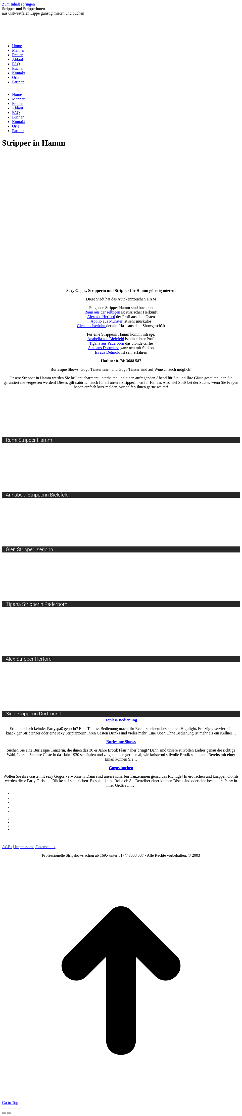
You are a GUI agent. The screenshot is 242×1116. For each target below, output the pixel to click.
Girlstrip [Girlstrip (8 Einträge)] (49, 836)
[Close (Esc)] (4, 1108)
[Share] (9, 1108)
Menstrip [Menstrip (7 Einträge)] (133, 837)
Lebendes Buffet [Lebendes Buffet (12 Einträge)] (99, 836)
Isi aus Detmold (107, 352)
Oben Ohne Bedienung (29, 812)
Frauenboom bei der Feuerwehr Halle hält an (46, 819)
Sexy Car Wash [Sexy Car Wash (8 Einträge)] (147, 842)
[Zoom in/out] (19, 1108)
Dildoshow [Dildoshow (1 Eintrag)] (32, 838)
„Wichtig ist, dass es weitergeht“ (36, 822)
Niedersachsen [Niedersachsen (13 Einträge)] (165, 836)
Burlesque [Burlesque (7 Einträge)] (14, 837)
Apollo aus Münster (106, 321)
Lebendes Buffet (24, 802)
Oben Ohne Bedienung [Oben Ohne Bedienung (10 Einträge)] (46, 842)
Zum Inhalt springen (18, 4)
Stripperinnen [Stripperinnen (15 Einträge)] (187, 842)
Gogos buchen (23, 793)
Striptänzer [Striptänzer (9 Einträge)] (222, 842)
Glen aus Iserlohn (91, 326)
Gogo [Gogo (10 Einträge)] (68, 836)
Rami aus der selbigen (102, 312)
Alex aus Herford (101, 317)
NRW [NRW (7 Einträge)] (8, 842)
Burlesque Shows (25, 807)
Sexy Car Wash (23, 798)
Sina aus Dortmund (103, 348)
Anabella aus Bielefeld (105, 339)
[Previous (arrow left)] (4, 1113)
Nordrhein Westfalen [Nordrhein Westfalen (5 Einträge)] (208, 837)
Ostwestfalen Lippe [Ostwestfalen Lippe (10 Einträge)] (102, 842)
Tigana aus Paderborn (106, 343)
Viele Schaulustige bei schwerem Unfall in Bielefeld (51, 829)
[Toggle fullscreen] (14, 1108)
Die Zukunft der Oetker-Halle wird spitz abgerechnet (52, 826)
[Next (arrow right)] (9, 1113)
